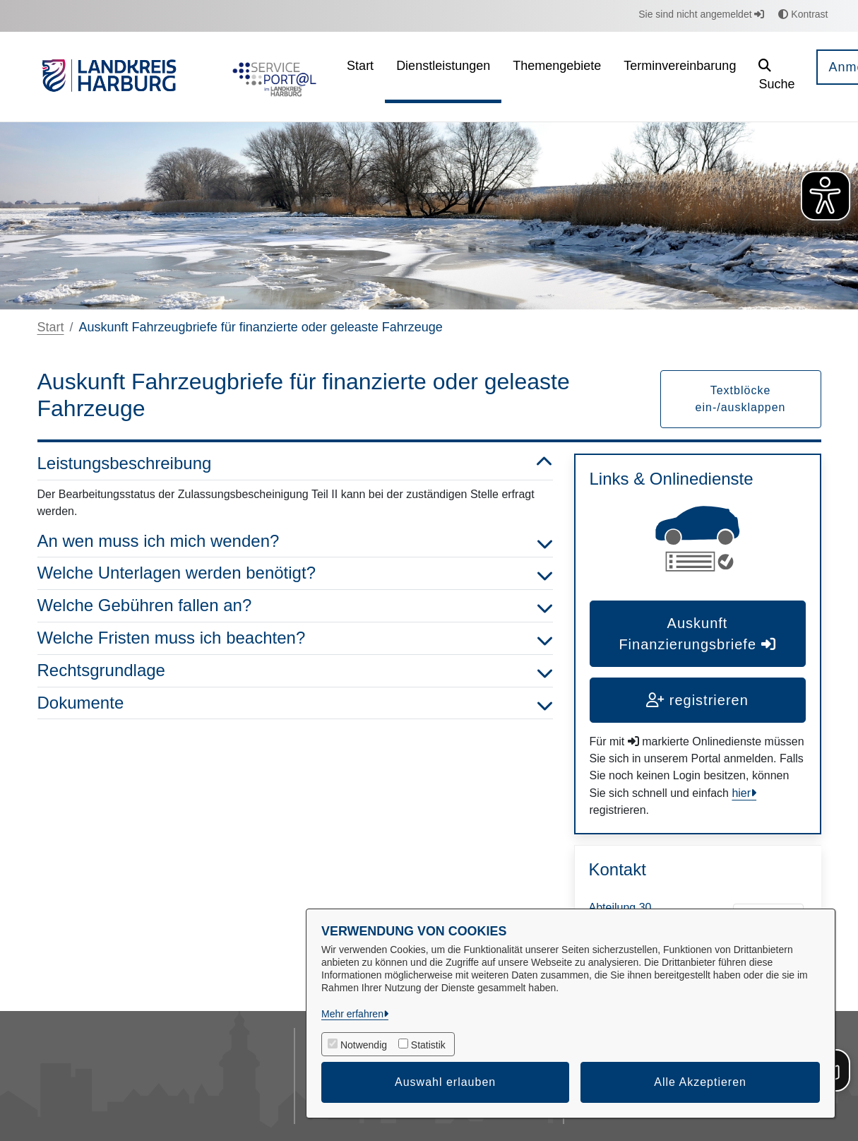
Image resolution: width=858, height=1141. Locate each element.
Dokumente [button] (295, 703)
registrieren (697, 700)
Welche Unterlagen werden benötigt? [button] (295, 573)
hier (741, 793)
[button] (776, 77)
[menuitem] (360, 77)
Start (50, 327)
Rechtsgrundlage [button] (295, 671)
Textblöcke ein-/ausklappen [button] (741, 398)
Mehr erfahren (352, 1013)
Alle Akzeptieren (700, 1082)
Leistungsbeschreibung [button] (295, 464)
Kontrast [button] (803, 14)
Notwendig (363, 1045)
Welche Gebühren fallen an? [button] (295, 606)
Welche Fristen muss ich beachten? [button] (295, 638)
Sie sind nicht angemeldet (701, 14)
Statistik (428, 1045)
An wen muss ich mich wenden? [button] (295, 541)
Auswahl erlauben (445, 1082)
